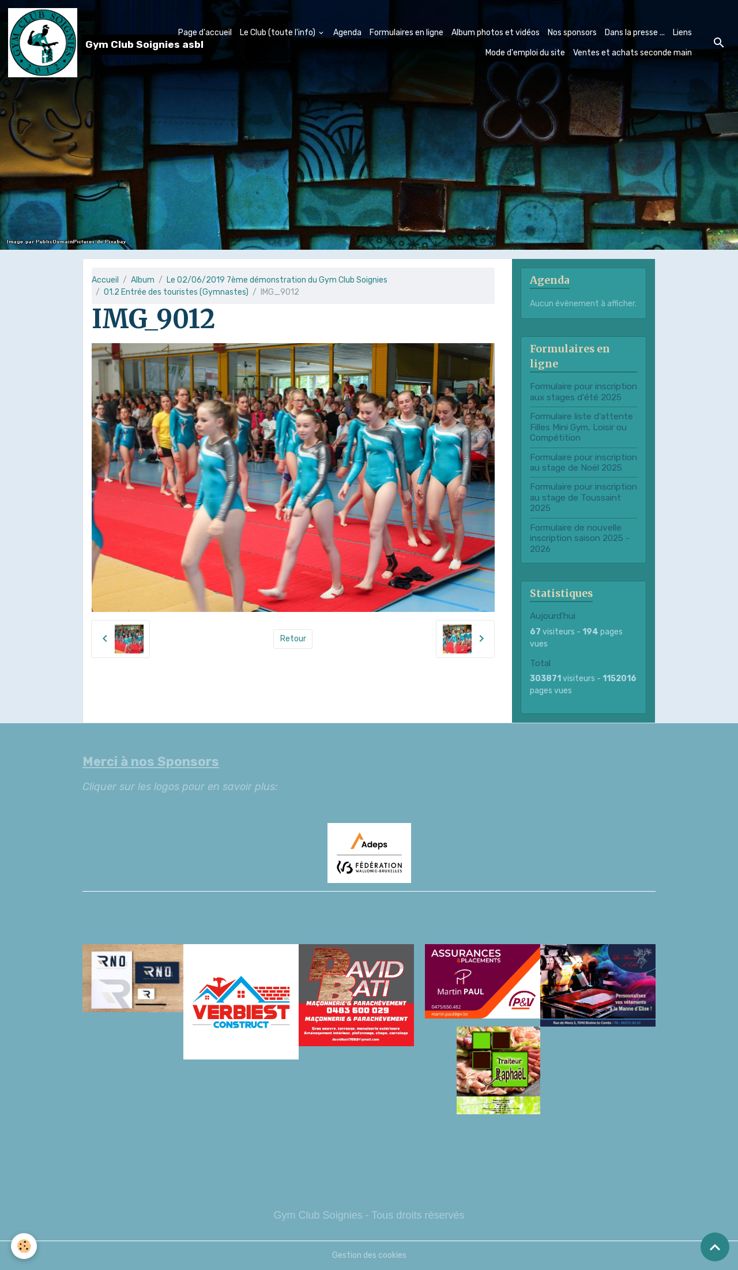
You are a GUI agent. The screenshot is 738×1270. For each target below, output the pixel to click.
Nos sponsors (572, 32)
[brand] (81, 42)
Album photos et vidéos (495, 32)
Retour (293, 639)
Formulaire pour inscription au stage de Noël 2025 (583, 462)
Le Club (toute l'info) (278, 32)
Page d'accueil (205, 32)
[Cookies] (24, 1246)
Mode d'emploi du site (525, 53)
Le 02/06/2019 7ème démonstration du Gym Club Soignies (277, 280)
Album (143, 280)
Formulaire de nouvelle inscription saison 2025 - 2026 (580, 538)
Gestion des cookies (369, 1255)
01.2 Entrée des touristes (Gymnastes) (176, 292)
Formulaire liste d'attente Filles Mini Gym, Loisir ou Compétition (581, 427)
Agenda (347, 32)
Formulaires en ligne (406, 32)
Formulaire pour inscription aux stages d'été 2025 (583, 391)
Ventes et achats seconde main (632, 53)
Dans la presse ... (635, 32)
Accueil (105, 280)
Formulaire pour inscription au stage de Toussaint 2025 (583, 497)
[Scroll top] (715, 1247)
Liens (682, 32)
